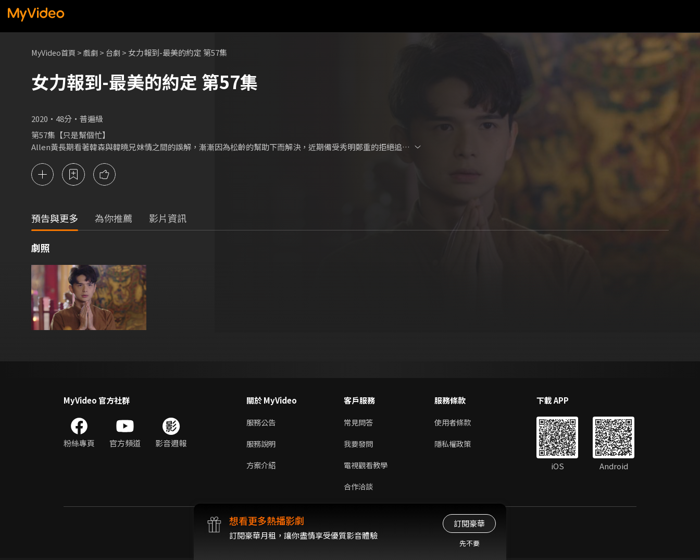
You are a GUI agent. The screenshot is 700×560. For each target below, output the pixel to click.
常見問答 (359, 422)
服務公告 (262, 422)
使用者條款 (457, 422)
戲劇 (94, 52)
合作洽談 (359, 487)
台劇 (118, 52)
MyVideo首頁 (55, 52)
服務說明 (262, 444)
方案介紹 (262, 465)
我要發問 (359, 444)
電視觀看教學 (367, 465)
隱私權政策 (457, 444)
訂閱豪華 (469, 523)
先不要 (469, 543)
